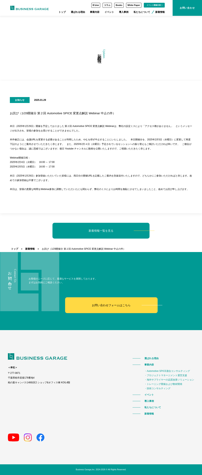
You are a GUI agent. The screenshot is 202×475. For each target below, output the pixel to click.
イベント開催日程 (154, 5)
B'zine (96, 5)
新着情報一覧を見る (101, 230)
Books (119, 5)
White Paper (133, 5)
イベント (109, 12)
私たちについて (142, 12)
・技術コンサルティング (157, 388)
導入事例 (123, 12)
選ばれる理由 (78, 12)
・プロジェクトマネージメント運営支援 (165, 375)
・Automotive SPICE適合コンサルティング (167, 371)
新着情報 (160, 12)
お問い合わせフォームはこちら (111, 305)
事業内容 (94, 12)
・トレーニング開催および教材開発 (163, 384)
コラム (107, 5)
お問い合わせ (187, 8)
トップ (62, 12)
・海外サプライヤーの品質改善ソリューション (169, 380)
